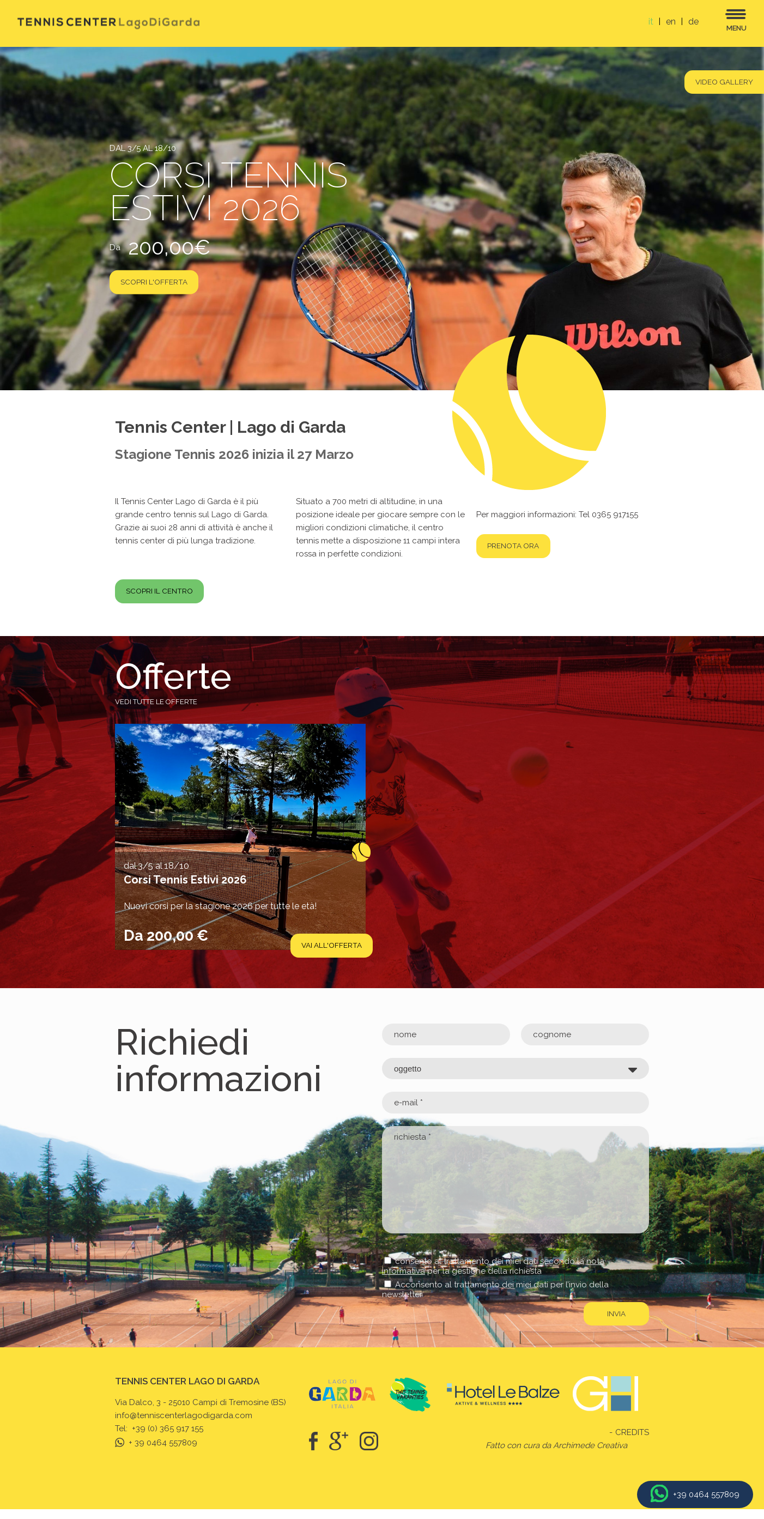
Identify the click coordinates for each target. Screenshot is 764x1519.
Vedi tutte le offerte (156, 710)
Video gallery (719, 83)
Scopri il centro (165, 599)
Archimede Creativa (590, 1455)
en (671, 21)
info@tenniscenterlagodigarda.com (183, 1425)
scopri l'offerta (159, 284)
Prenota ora (518, 546)
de (693, 21)
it (650, 21)
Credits (632, 1442)
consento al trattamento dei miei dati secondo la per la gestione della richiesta (493, 1275)
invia (615, 1323)
